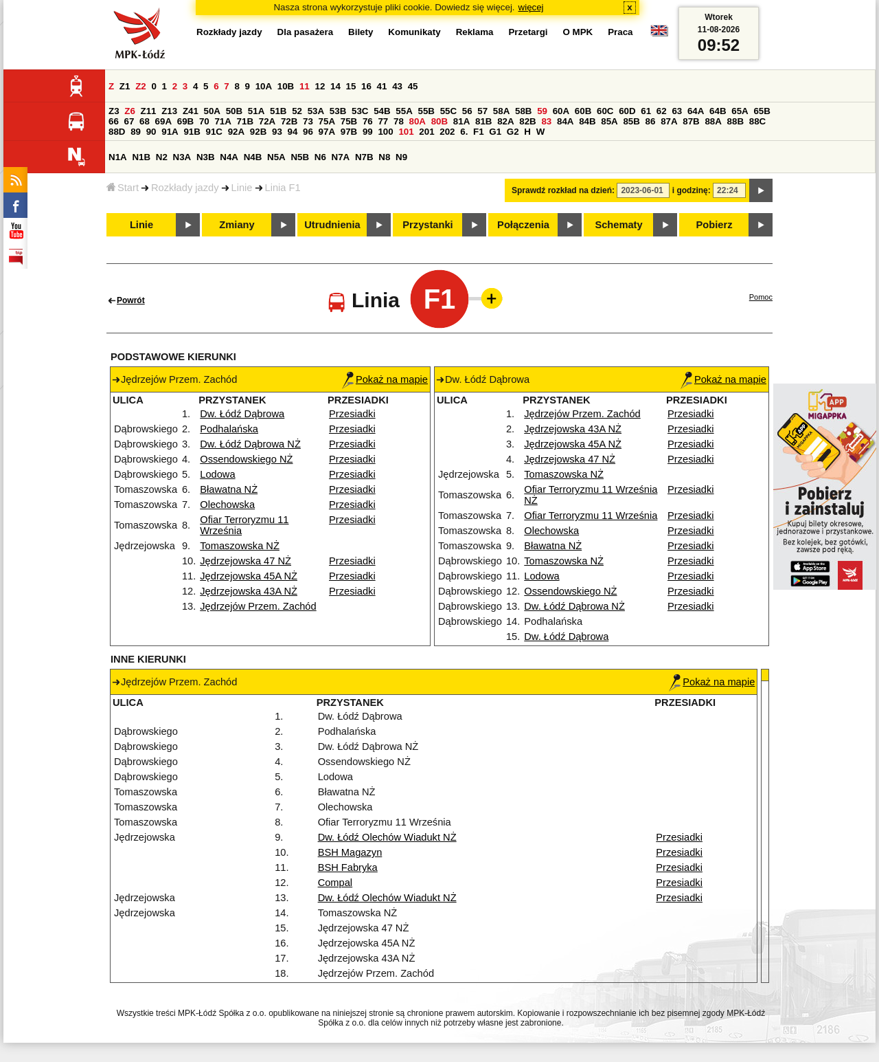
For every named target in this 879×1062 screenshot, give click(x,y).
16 (366, 86)
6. (464, 131)
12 (320, 86)
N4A (229, 157)
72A (267, 121)
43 (397, 86)
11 (304, 86)
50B (234, 111)
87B (691, 121)
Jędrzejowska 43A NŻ (248, 591)
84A (565, 121)
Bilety (360, 32)
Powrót (131, 300)
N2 (162, 157)
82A (505, 121)
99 (368, 131)
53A (316, 111)
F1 (478, 131)
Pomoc (761, 297)
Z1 (124, 86)
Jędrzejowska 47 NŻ (245, 560)
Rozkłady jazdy (185, 187)
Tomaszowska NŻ (239, 545)
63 (677, 111)
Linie (242, 187)
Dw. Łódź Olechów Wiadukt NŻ (387, 837)
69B (185, 121)
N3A (182, 157)
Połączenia (523, 224)
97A (327, 131)
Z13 (169, 111)
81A (461, 121)
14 (335, 86)
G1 (495, 131)
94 (293, 131)
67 (129, 121)
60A (561, 111)
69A (163, 121)
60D (627, 111)
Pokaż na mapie (385, 379)
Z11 (149, 111)
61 (646, 111)
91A (169, 131)
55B (426, 111)
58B (523, 111)
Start (122, 187)
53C (360, 111)
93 (277, 131)
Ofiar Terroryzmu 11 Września (590, 515)
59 (542, 111)
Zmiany (236, 224)
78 (398, 121)
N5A (276, 157)
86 (651, 121)
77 (383, 121)
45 (413, 86)
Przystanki (427, 224)
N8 (384, 157)
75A (327, 121)
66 (114, 121)
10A (263, 86)
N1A (118, 157)
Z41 (190, 111)
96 (308, 131)
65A (739, 111)
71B (245, 121)
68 (144, 121)
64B (717, 111)
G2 (513, 131)
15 (351, 86)
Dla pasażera (305, 32)
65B (761, 111)
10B (285, 86)
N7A (341, 157)
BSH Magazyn (350, 852)
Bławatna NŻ (229, 489)
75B (349, 121)
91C (214, 131)
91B (191, 131)
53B (338, 111)
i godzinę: (691, 190)
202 (447, 131)
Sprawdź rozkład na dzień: (563, 190)
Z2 (140, 86)
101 (405, 131)
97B (349, 131)
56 (467, 111)
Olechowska (227, 504)
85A (609, 121)
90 (151, 131)
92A (236, 131)
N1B (141, 157)
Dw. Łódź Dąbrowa (242, 413)
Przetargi (527, 32)
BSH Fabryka (348, 867)
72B (289, 121)
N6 (320, 157)
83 (546, 121)
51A (256, 111)
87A (669, 121)
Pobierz (714, 224)
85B (631, 121)
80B (439, 121)
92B (258, 131)
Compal (335, 882)
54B (382, 111)
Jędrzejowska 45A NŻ (248, 576)
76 (368, 121)
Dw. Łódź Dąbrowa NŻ (250, 444)
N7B (364, 157)
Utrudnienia (332, 224)
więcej (531, 7)
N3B (205, 157)
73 (308, 121)
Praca (620, 32)
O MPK (578, 32)
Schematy (618, 224)
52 (297, 111)
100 (385, 131)
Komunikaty (414, 32)
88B (735, 121)
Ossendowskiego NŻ (246, 459)
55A (404, 111)
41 (382, 86)
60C (605, 111)
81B (483, 121)
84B (587, 121)
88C (757, 121)
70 (204, 121)
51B (278, 111)
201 (426, 131)
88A (713, 121)
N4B (253, 157)
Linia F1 (283, 187)
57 (482, 111)
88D (117, 131)
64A (695, 111)
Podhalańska (229, 428)
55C (448, 111)
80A (417, 121)
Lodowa (217, 474)
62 (662, 111)
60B (583, 111)
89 (135, 131)
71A (222, 121)
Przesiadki (352, 413)
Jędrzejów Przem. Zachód (258, 606)
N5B (299, 157)
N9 (401, 157)
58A (501, 111)
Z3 (114, 111)
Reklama (475, 32)
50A (212, 111)
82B (527, 121)
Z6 (129, 111)
